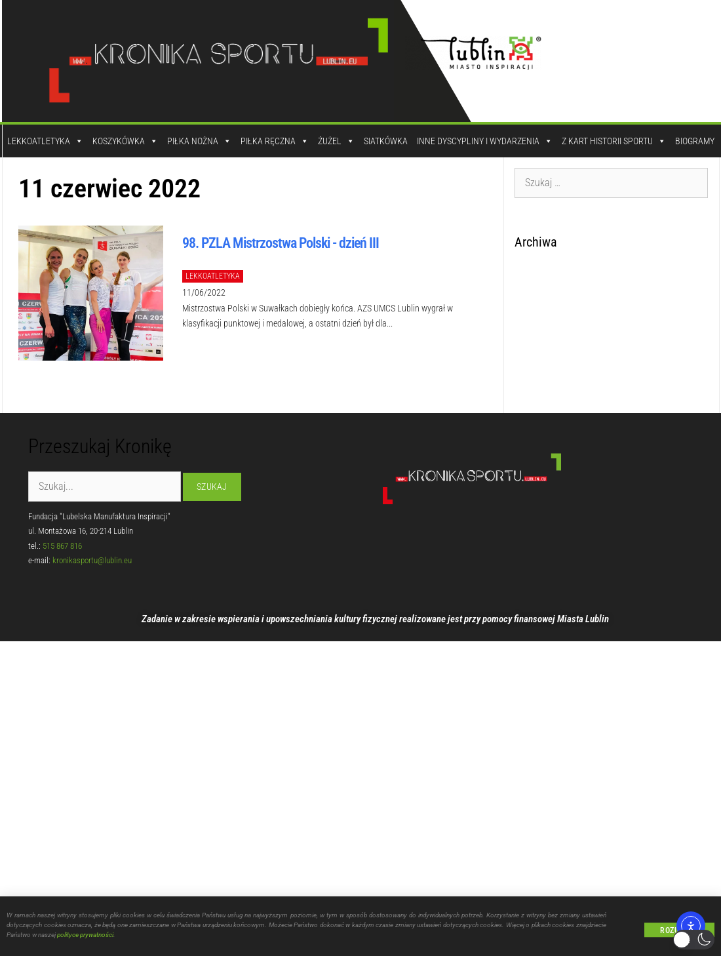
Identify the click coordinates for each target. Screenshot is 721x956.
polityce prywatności (85, 937)
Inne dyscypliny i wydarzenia (485, 141)
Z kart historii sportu (614, 141)
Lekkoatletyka (45, 141)
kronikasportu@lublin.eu (92, 560)
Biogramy (694, 141)
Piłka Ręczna (275, 141)
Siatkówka (386, 141)
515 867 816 (62, 546)
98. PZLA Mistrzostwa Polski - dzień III (280, 243)
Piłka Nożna (199, 141)
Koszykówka (125, 141)
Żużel (336, 141)
